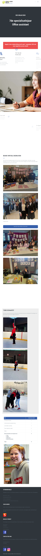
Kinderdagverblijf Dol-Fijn (7, 497)
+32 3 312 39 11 (5, 545)
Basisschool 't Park (6, 495)
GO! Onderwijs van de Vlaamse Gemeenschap (10, 500)
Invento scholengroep (6, 499)
